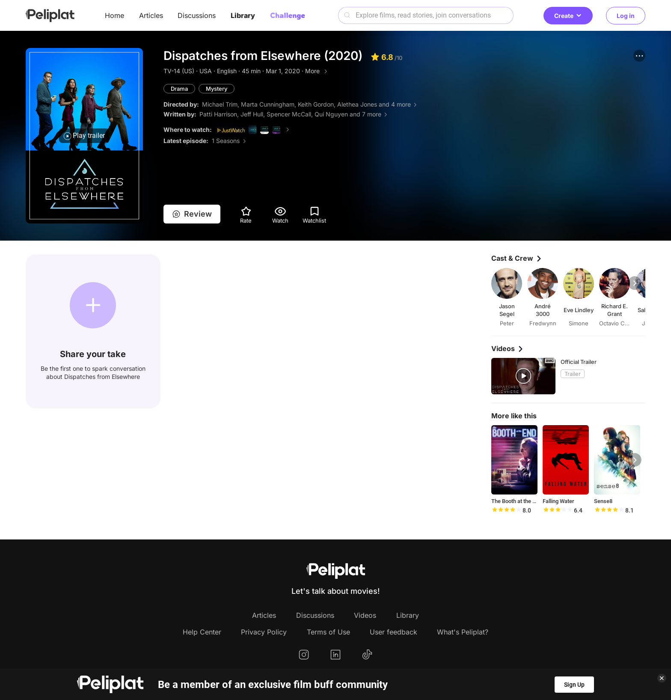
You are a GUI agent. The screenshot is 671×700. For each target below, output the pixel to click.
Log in (626, 15)
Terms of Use (328, 632)
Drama (179, 88)
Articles (151, 15)
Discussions (197, 15)
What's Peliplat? (462, 632)
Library (243, 15)
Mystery (216, 88)
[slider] (506, 510)
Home (114, 15)
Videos (365, 615)
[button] (639, 56)
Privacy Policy (264, 632)
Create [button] (568, 15)
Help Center (202, 632)
